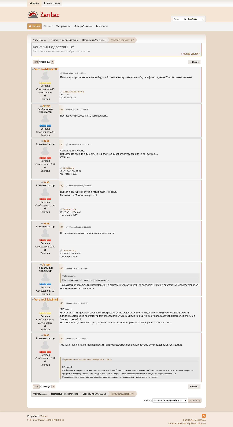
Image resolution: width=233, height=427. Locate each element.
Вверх (36, 386)
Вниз (36, 62)
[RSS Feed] (204, 416)
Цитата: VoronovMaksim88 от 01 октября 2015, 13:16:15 (88, 359)
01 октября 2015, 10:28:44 (76, 268)
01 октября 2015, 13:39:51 (76, 338)
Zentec (44, 416)
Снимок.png (67, 168)
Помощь (172, 423)
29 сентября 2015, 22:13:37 (80, 144)
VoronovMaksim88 (46, 69)
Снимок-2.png (68, 250)
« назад (185, 53)
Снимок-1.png (68, 209)
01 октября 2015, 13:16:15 (76, 303)
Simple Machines (55, 419)
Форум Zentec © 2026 (194, 419)
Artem (46, 105)
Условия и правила (187, 423)
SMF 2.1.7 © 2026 (36, 419)
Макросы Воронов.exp (72, 91)
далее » (195, 53)
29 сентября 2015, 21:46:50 (77, 109)
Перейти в (147, 400)
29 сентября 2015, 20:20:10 (74, 73)
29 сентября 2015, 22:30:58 (80, 227)
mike (46, 140)
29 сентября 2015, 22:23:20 (80, 186)
